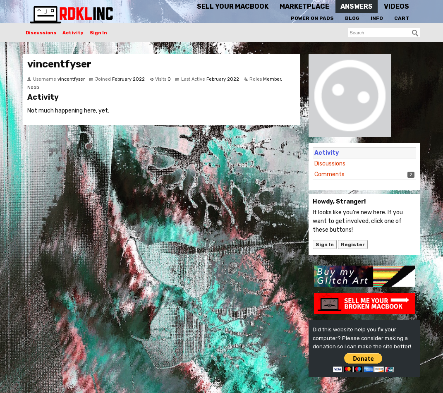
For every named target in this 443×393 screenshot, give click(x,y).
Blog (352, 18)
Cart (401, 18)
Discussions (41, 33)
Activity (73, 33)
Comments (329, 174)
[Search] (415, 33)
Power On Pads (312, 18)
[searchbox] (384, 32)
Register (353, 244)
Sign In (98, 33)
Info (377, 18)
